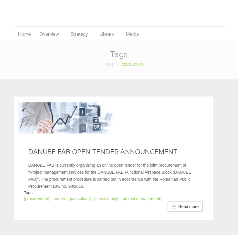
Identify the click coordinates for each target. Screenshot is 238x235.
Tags (109, 64)
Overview (50, 34)
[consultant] (80, 198)
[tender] (59, 198)
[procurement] (36, 198)
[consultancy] (106, 198)
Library (107, 34)
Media (133, 34)
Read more (185, 206)
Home (24, 34)
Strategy (80, 34)
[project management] (141, 198)
